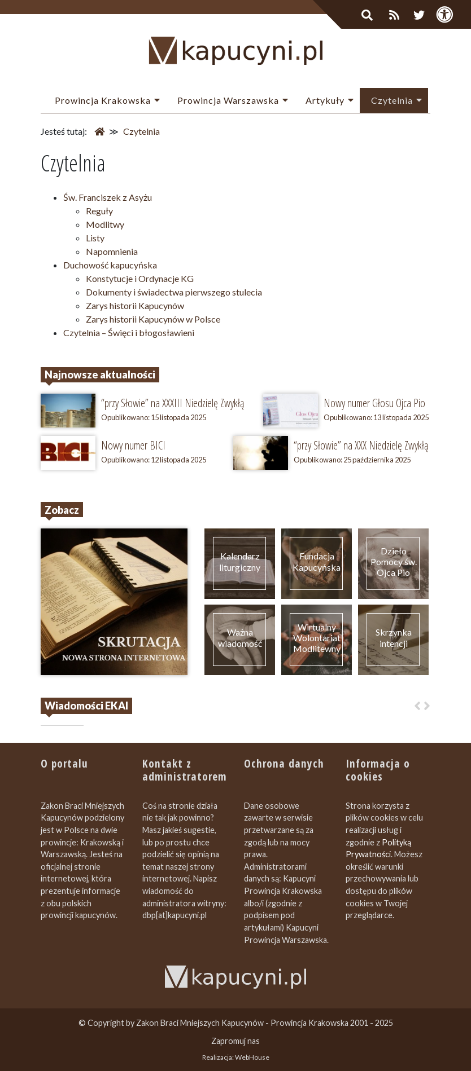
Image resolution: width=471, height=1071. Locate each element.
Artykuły (325, 100)
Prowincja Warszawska (228, 100)
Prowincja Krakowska (103, 100)
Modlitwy (105, 224)
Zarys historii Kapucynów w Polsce (153, 319)
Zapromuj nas (235, 1041)
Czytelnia (392, 100)
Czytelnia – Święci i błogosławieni (128, 332)
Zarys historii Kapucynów (135, 305)
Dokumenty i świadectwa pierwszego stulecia (174, 292)
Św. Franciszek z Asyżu (107, 197)
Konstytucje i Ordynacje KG (140, 278)
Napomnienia (112, 251)
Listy (95, 237)
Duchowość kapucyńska (110, 264)
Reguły (99, 210)
